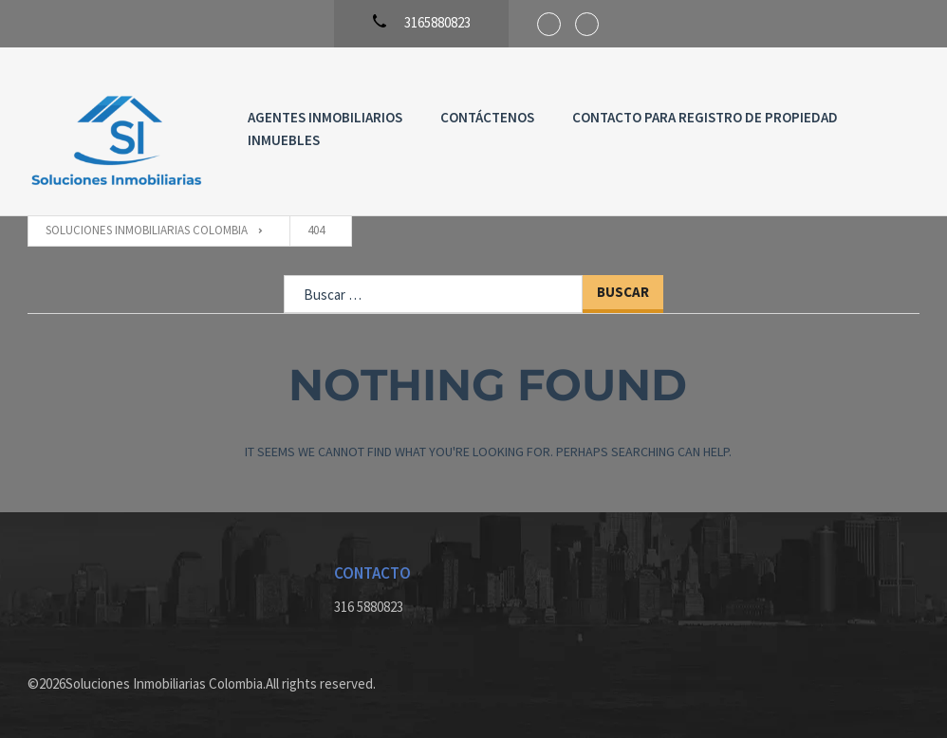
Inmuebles (284, 140)
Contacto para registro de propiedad (705, 117)
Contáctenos (487, 117)
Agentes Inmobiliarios (325, 117)
